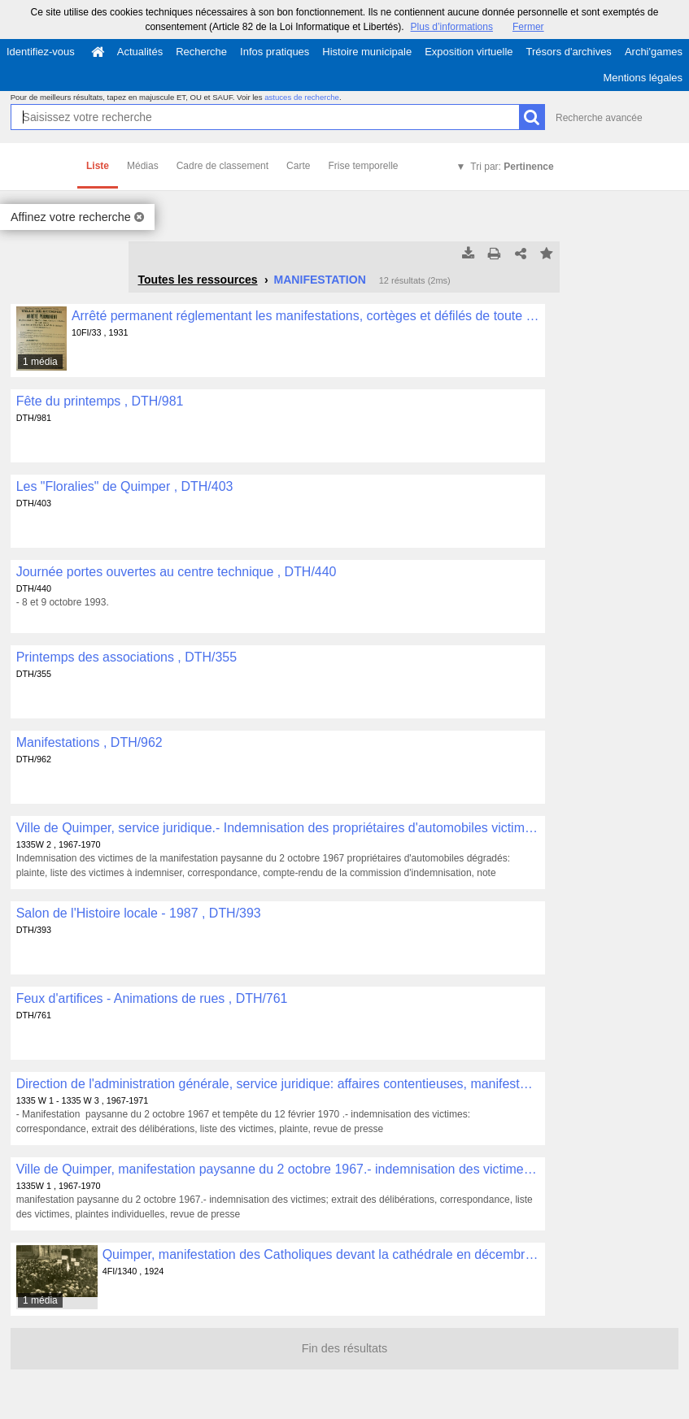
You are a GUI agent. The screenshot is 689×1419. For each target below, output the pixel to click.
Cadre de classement (222, 165)
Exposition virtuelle (468, 52)
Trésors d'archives (569, 52)
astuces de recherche (301, 97)
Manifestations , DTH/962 (89, 742)
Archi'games (653, 52)
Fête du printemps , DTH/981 (100, 401)
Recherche (201, 52)
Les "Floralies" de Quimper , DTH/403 (124, 486)
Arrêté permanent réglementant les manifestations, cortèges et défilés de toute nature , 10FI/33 (305, 316)
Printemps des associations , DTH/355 (126, 657)
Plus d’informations (452, 27)
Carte (298, 165)
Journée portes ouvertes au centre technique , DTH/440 (176, 572)
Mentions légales (642, 78)
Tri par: (511, 166)
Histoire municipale (367, 52)
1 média (40, 361)
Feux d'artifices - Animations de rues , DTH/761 (152, 998)
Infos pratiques (274, 52)
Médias (143, 165)
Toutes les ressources (197, 279)
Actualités (140, 52)
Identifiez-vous (41, 52)
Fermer (528, 27)
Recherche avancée (599, 118)
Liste (97, 165)
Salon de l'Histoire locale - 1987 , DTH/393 (138, 913)
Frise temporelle (363, 165)
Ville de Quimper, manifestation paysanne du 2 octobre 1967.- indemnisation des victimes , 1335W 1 (277, 1169)
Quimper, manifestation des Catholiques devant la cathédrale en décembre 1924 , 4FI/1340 (320, 1254)
